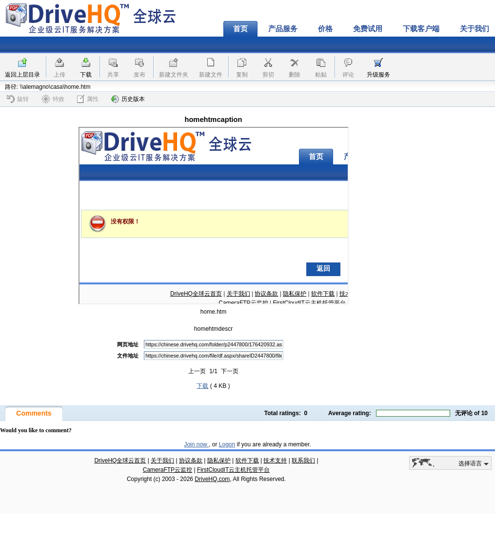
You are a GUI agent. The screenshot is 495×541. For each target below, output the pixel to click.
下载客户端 (421, 29)
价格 (325, 29)
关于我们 (162, 460)
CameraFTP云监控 (167, 469)
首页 (240, 29)
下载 (86, 74)
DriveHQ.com (212, 479)
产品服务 (282, 29)
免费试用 (367, 29)
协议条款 (190, 460)
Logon (227, 444)
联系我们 (303, 460)
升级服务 (378, 74)
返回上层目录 (22, 74)
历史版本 (128, 99)
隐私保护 (219, 460)
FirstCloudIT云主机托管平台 (233, 469)
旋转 (18, 99)
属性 (88, 99)
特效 (52, 99)
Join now (196, 444)
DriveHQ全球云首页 (120, 460)
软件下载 (247, 460)
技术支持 (275, 460)
